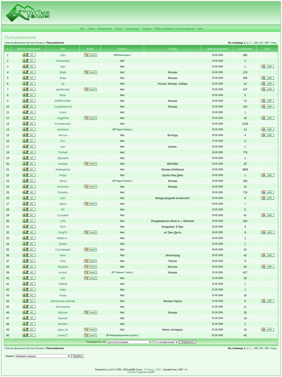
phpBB (110, 369)
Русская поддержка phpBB (140, 372)
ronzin (63, 112)
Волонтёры (122, 55)
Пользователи (104, 28)
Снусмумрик (62, 249)
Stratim (63, 243)
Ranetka (63, 192)
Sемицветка (63, 169)
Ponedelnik (62, 60)
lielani (62, 203)
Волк (63, 95)
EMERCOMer (63, 100)
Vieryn (63, 181)
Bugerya (63, 266)
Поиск (91, 28)
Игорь (62, 175)
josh (62, 198)
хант (63, 146)
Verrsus (62, 135)
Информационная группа (122, 335)
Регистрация (132, 28)
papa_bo (63, 329)
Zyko (63, 55)
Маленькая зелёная (63, 301)
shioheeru (63, 129)
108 (267, 42)
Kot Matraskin (63, 123)
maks (63, 289)
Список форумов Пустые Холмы (24, 42)
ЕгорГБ (63, 232)
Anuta (62, 295)
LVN (62, 221)
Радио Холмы (122, 129)
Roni (63, 226)
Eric (63, 141)
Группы (118, 28)
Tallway (63, 283)
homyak (62, 163)
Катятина (63, 186)
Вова (63, 78)
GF (63, 209)
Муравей (63, 158)
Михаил (63, 324)
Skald (62, 72)
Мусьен (63, 312)
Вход (200, 28)
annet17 (63, 335)
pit (62, 83)
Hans (63, 255)
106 (256, 42)
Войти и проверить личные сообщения (175, 28)
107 (261, 42)
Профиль (147, 28)
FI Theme (149, 369)
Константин (63, 306)
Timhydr (63, 152)
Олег (63, 261)
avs (63, 278)
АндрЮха (63, 118)
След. (273, 42)
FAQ (82, 28)
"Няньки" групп (122, 272)
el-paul (63, 272)
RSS (158, 369)
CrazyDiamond (63, 106)
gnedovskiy (62, 89)
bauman (63, 318)
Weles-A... (63, 238)
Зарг (63, 66)
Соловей (63, 215)
